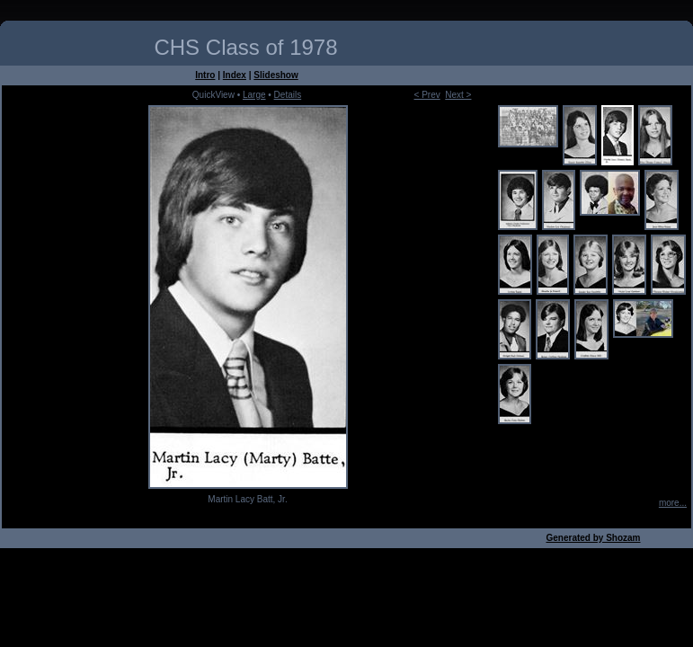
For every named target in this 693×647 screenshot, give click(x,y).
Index (234, 75)
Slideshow (275, 75)
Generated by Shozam (593, 538)
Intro (205, 75)
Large (254, 95)
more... (673, 503)
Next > (458, 95)
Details (288, 95)
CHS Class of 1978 (245, 47)
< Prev (427, 95)
